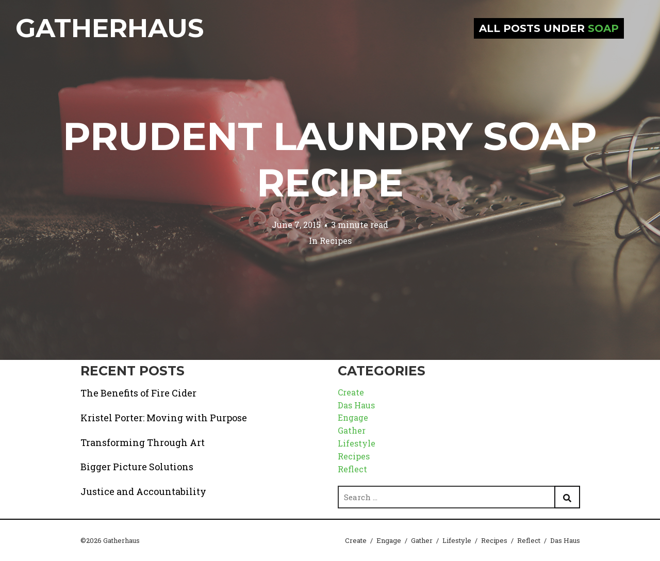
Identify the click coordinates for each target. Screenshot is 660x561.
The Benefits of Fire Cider (138, 393)
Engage (353, 417)
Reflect (352, 469)
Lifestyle (356, 443)
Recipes (336, 240)
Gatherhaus (109, 28)
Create (351, 392)
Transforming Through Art (142, 442)
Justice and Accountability (143, 491)
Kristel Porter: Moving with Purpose (163, 417)
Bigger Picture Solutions (136, 466)
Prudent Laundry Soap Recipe (330, 159)
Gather (352, 430)
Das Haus (356, 405)
